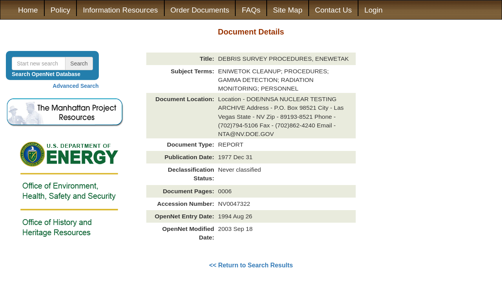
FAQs (251, 10)
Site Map (287, 10)
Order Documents (200, 10)
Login (373, 10)
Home (28, 10)
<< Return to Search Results (251, 265)
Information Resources (120, 10)
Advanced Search (76, 86)
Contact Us (333, 10)
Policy (61, 10)
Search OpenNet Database (46, 74)
